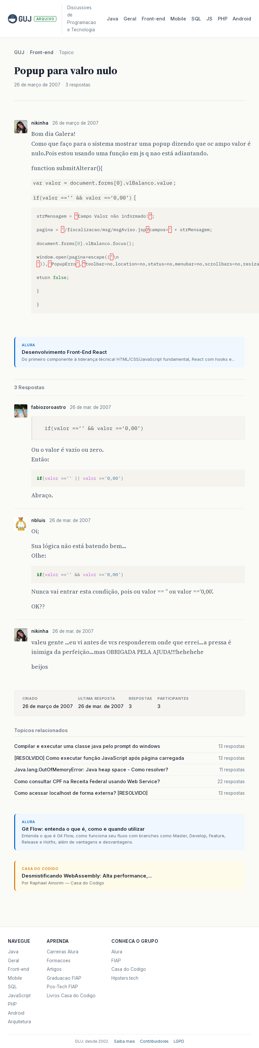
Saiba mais (124, 1041)
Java (112, 19)
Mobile (178, 19)
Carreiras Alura (62, 951)
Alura (116, 951)
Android (242, 19)
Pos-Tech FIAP (62, 986)
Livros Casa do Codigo (71, 995)
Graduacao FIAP (64, 978)
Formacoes (59, 960)
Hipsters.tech (124, 978)
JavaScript (19, 995)
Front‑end (153, 19)
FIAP (116, 960)
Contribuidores (154, 1041)
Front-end (41, 52)
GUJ (19, 52)
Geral (130, 19)
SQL (196, 19)
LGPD (179, 1041)
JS (209, 19)
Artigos (54, 969)
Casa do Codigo (128, 969)
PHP (222, 19)
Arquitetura (19, 1021)
